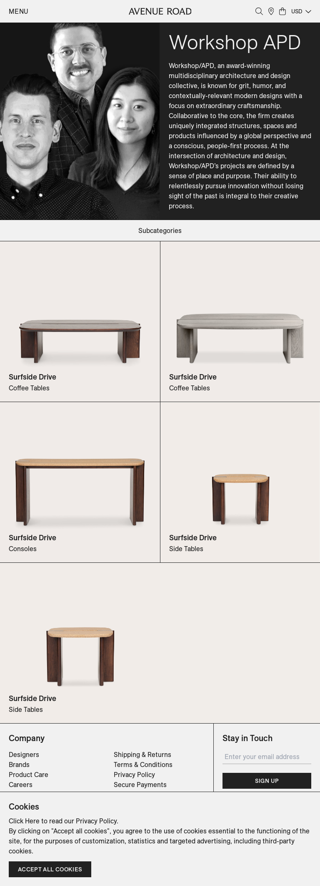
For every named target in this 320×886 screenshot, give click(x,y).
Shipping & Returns (142, 754)
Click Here (24, 821)
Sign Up (267, 781)
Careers (20, 784)
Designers (24, 754)
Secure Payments (140, 784)
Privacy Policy (134, 774)
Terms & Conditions (143, 764)
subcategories (160, 230)
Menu (19, 11)
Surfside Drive (32, 377)
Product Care (28, 774)
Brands (19, 764)
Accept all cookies (50, 869)
